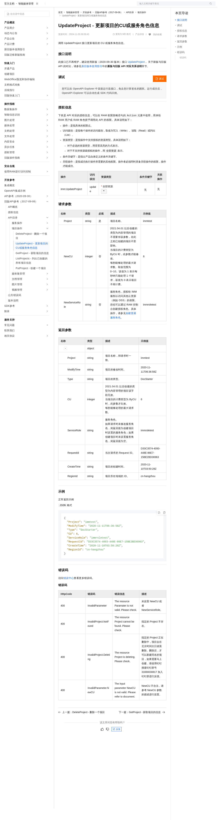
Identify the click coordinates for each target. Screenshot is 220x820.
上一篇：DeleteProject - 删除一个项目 (81, 725)
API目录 (130, 24)
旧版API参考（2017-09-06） (109, 24)
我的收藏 (157, 46)
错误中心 (68, 591)
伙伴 (97, 5)
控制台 (188, 5)
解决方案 (58, 5)
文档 (171, 5)
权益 (69, 5)
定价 (77, 5)
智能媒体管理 (25, 15)
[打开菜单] (6, 5)
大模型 (37, 5)
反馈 (116, 742)
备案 (179, 5)
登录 (209, 5)
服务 (106, 5)
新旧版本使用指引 (91, 77)
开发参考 (87, 24)
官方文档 (9, 15)
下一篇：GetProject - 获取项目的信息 (142, 725)
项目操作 (141, 24)
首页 (60, 24)
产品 (46, 5)
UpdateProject (136, 73)
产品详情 (139, 45)
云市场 (87, 5)
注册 (196, 5)
